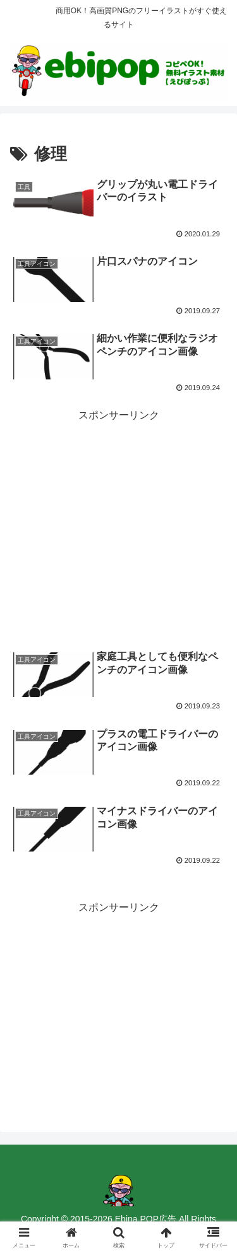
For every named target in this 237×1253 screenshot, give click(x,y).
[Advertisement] (118, 512)
